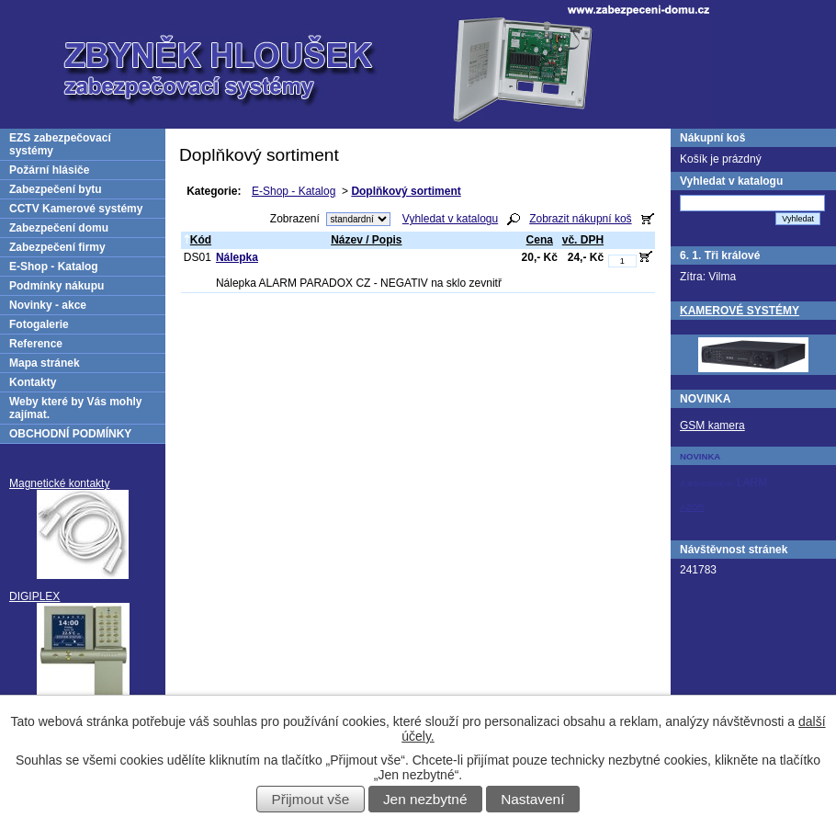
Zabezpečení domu (58, 227)
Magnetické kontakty (59, 483)
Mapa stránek (44, 363)
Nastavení (532, 799)
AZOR (692, 507)
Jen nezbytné (425, 799)
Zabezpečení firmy (57, 247)
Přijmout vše (311, 799)
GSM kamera (712, 425)
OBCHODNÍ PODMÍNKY (70, 433)
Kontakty (32, 382)
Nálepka (237, 257)
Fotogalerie (39, 324)
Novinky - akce (47, 305)
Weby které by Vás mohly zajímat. (75, 408)
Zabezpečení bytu (55, 189)
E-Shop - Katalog (293, 191)
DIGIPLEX (34, 596)
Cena (539, 239)
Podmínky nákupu (56, 285)
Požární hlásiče (49, 170)
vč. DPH (583, 239)
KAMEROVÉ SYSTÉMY (739, 310)
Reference (35, 343)
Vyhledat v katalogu (450, 218)
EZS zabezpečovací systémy (60, 144)
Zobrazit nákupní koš (580, 218)
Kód (197, 239)
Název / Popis (366, 239)
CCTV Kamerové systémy (75, 208)
